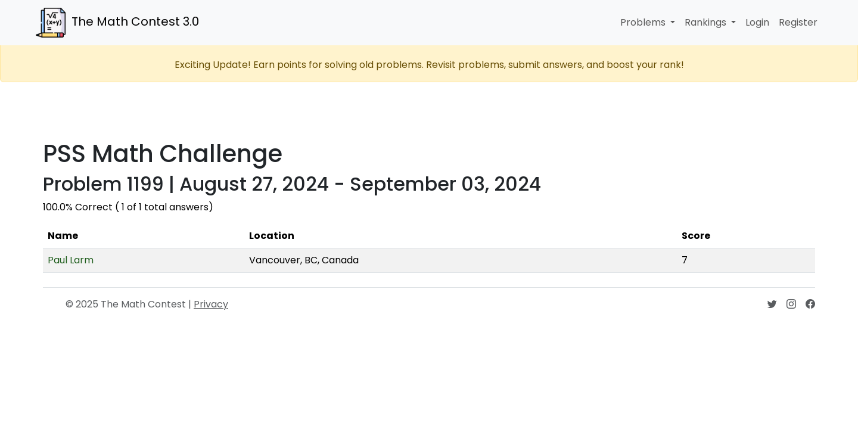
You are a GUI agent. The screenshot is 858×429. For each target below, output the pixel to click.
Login (757, 22)
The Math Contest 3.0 (117, 23)
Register (798, 22)
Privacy (211, 304)
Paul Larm (71, 260)
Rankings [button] (707, 22)
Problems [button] (644, 22)
